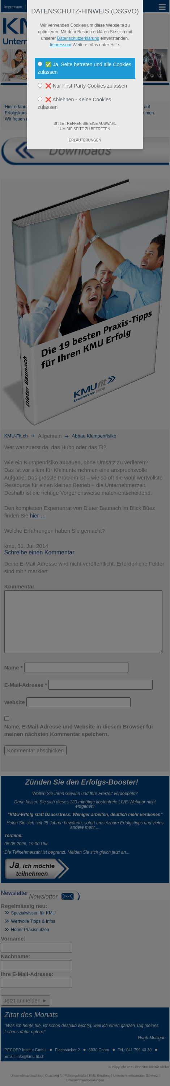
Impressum (60, 44)
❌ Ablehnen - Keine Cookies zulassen (74, 103)
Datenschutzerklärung (78, 38)
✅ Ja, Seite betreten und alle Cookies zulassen (84, 68)
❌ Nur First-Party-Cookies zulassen (82, 86)
